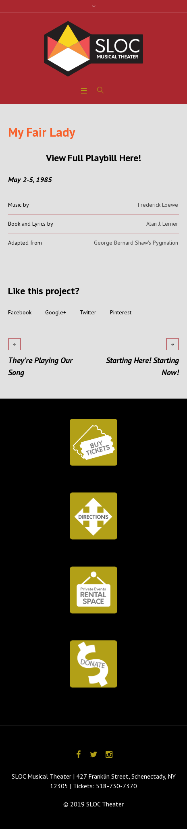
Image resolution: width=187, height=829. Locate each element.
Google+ (55, 312)
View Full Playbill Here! (93, 158)
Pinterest (120, 312)
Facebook (19, 312)
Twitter (88, 312)
